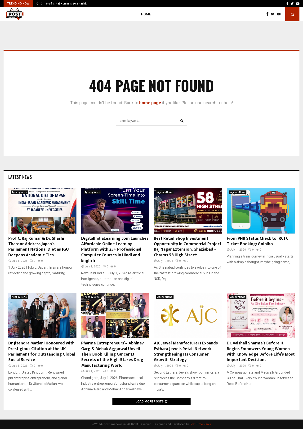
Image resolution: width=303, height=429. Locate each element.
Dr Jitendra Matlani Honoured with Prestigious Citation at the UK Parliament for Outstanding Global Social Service (41, 351)
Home (146, 14)
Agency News (19, 192)
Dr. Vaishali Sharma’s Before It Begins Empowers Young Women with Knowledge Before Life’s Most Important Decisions (261, 351)
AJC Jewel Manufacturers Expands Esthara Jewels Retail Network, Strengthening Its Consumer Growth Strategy (186, 351)
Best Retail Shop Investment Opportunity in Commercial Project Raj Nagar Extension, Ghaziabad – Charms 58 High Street (188, 247)
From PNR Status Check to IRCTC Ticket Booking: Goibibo (257, 241)
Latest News (20, 177)
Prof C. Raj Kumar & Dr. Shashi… (67, 3)
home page (150, 102)
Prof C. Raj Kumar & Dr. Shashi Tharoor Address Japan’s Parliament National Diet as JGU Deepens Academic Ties (38, 247)
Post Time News (200, 424)
